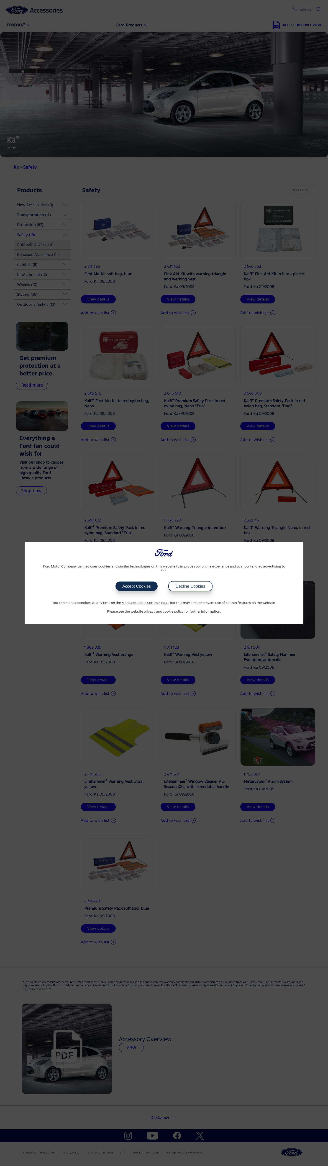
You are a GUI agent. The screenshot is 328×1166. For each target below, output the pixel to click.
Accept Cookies (136, 586)
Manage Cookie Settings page (145, 603)
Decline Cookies (190, 586)
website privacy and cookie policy (157, 611)
